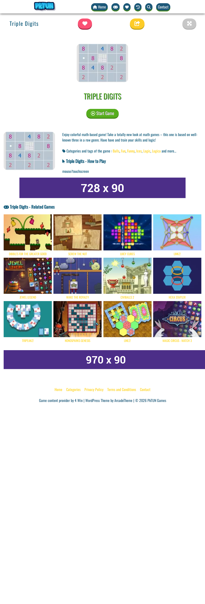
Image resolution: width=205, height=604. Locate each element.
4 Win (79, 400)
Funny (131, 151)
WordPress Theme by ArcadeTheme (108, 400)
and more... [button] (169, 151)
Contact (163, 7)
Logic (146, 151)
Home (58, 389)
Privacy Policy (93, 389)
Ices (139, 151)
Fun (123, 151)
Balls (116, 151)
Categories (73, 389)
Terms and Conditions (121, 389)
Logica (156, 151)
